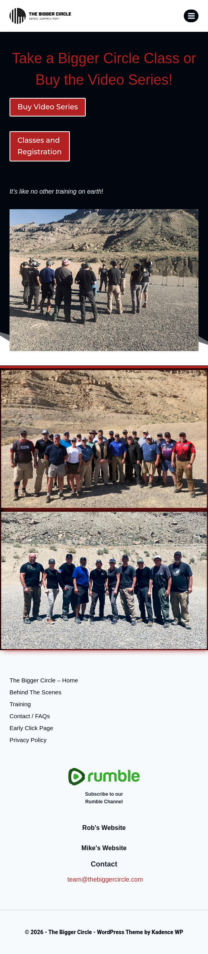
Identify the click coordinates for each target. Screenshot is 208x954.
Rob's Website (103, 827)
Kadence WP (167, 932)
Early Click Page (31, 728)
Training (20, 704)
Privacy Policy (28, 739)
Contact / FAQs (30, 716)
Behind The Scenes (36, 692)
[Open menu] (191, 16)
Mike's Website (104, 848)
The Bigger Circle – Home (44, 680)
